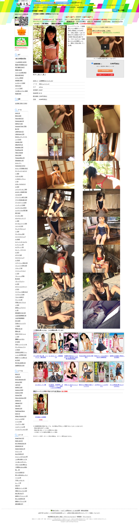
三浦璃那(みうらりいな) (46, 81)
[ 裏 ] (44, 74)
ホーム (17, 11)
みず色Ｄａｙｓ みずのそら (101, 385)
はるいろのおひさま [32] (20, 185)
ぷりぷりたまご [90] (21, 189)
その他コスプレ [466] (21, 91)
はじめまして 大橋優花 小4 (56, 356)
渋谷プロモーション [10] (20, 335)
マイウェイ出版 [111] (21, 292)
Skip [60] (17, 406)
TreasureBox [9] (20, 158)
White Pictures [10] (20, 416)
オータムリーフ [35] (21, 223)
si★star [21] (18, 403)
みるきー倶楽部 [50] (21, 192)
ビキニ (41, 87)
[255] (19, 340)
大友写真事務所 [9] (20, 315)
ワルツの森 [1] (19, 297)
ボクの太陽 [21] (19, 472)
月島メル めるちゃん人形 (71, 385)
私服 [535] (18, 93)
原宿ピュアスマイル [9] (20, 309)
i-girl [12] (17, 385)
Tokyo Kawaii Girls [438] (19, 154)
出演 (35, 81)
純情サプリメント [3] (21, 496)
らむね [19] (18, 194)
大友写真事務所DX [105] (19, 319)
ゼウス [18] (18, 255)
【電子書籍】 (45, 23)
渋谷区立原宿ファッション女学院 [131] (21, 354)
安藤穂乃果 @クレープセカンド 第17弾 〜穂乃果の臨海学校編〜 (71, 357)
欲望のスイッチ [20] (21, 488)
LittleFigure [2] (19, 131)
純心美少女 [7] (19, 493)
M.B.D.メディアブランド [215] (21, 138)
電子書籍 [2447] (20, 67)
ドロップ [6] (18, 268)
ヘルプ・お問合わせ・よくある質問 (70, 510)
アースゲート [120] (20, 202)
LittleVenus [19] (19, 134)
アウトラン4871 (81, 21)
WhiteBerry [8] (19, 160)
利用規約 (79, 516)
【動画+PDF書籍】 (56, 23)
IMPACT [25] (19, 124)
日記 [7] (17, 485)
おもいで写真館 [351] (21, 168)
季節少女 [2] (18, 328)
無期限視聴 (98, 64)
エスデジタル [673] (20, 208)
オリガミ (37, 23)
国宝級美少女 (71, 21)
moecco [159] (19, 390)
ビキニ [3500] (19, 78)
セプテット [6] (19, 247)
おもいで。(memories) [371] (20, 164)
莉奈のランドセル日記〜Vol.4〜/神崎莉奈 (101, 356)
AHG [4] (17, 113)
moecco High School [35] (19, 394)
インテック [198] (20, 205)
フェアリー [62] (19, 424)
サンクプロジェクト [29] (20, 230)
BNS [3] (17, 374)
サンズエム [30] (19, 234)
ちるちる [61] (19, 176)
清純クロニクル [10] (21, 491)
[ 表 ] (39, 74)
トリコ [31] (18, 421)
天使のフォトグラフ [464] (20, 325)
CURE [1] (18, 377)
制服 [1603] (18, 70)
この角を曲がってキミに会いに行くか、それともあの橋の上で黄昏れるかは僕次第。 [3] (21, 465)
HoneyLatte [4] (19, 121)
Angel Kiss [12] (19, 438)
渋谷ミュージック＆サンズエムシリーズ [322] (21, 347)
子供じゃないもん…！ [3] (19, 482)
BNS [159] (18, 116)
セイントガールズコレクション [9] (21, 243)
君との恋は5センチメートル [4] (21, 476)
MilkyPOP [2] (19, 145)
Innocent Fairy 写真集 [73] (21, 128)
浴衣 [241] (18, 86)
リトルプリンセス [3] (21, 429)
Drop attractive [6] (20, 379)
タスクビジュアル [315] (19, 259)
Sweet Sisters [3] (20, 449)
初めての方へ (57, 7)
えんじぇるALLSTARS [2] (19, 453)
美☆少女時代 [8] (20, 499)
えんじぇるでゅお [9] (21, 456)
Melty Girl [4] (19, 441)
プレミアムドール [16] (19, 283)
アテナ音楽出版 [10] (21, 200)
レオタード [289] (20, 83)
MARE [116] (18, 387)
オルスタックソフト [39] (20, 220)
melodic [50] (18, 142)
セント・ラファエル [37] (20, 251)
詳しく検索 (121, 10)
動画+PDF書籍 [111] (21, 65)
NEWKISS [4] (19, 446)
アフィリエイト (87, 516)
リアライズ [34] (19, 294)
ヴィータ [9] (18, 300)
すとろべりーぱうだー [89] (21, 172)
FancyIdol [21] (19, 118)
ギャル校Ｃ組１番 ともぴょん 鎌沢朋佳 (40, 356)
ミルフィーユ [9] (20, 427)
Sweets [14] (18, 408)
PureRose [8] (19, 150)
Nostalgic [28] (19, 147)
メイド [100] (18, 88)
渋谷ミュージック (25, 11)
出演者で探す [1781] (21, 103)
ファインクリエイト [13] (20, 272)
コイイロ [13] (19, 226)
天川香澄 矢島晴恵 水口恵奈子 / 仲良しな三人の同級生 (56, 386)
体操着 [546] (18, 80)
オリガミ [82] (19, 215)
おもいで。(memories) (94, 21)
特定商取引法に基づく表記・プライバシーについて (62, 516)
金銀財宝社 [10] (19, 365)
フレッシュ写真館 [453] (19, 277)
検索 (91, 10)
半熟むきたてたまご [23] (20, 304)
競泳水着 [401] (19, 75)
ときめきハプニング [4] (20, 180)
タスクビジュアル (117, 21)
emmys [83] (18, 382)
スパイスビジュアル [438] (20, 238)
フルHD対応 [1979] (20, 62)
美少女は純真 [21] (20, 363)
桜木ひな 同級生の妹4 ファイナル (86, 385)
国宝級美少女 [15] (20, 313)
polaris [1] (18, 400)
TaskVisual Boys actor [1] (20, 412)
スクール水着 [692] (20, 72)
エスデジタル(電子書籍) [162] (21, 212)
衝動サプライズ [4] (20, 501)
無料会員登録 (80, 7)
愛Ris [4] (17, 331)
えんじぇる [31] (19, 419)
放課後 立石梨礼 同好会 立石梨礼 (117, 356)
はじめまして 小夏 (40, 384)
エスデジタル (106, 21)
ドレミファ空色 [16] (21, 265)
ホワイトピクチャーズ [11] (21, 288)
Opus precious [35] (20, 398)
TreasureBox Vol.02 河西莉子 (86, 356)
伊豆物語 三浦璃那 (40, 417)
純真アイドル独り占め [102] (21, 359)
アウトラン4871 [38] (21, 197)
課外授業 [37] (19, 504)
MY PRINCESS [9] (20, 443)
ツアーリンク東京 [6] (21, 263)
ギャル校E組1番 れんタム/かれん (117, 385)
